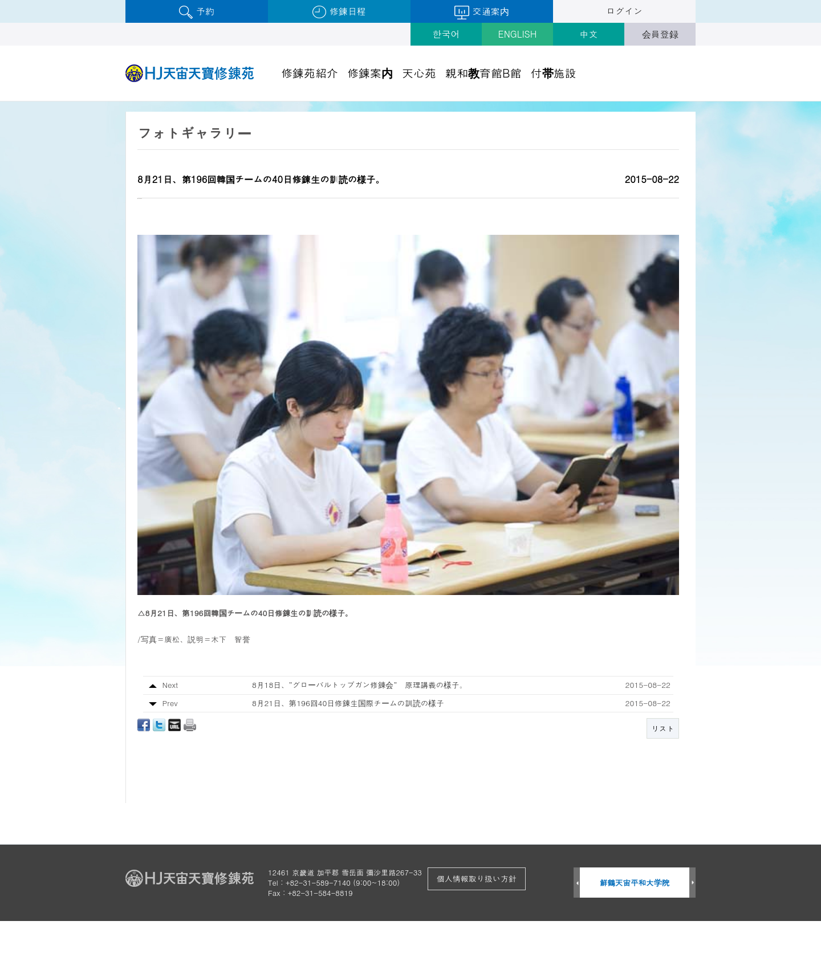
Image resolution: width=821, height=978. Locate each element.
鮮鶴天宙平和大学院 (635, 939)
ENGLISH (517, 33)
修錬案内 (370, 72)
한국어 (446, 33)
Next (692, 940)
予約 (196, 12)
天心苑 (419, 72)
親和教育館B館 (483, 72)
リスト (662, 785)
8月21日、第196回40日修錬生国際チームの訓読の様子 (348, 759)
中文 (589, 33)
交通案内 (481, 12)
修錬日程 (338, 12)
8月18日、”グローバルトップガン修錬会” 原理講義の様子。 (359, 741)
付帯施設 (553, 72)
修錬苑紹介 (309, 72)
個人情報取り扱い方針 (477, 935)
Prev (577, 940)
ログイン (624, 11)
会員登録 (660, 33)
